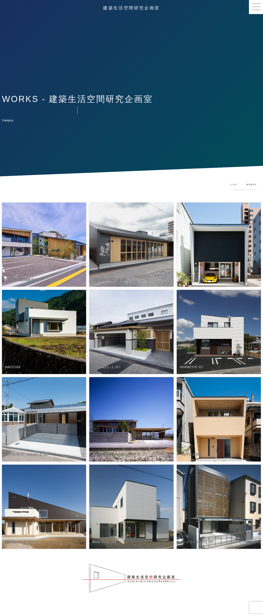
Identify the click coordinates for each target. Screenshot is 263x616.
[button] (256, 7)
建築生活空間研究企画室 (131, 8)
